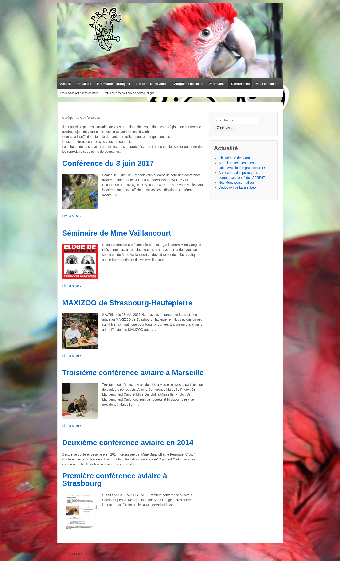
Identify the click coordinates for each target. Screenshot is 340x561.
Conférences (240, 84)
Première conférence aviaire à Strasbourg (114, 479)
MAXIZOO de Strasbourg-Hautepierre (127, 303)
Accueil (65, 84)
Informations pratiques (113, 84)
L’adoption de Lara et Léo (237, 187)
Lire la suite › (71, 216)
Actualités (84, 84)
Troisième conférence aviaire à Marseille (133, 372)
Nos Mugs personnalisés (237, 182)
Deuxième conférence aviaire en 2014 (128, 442)
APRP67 (76, 554)
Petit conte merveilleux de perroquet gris (129, 93)
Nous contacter (266, 84)
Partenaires (217, 84)
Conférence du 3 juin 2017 (108, 163)
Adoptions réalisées (188, 84)
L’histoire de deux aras (235, 158)
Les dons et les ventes (152, 84)
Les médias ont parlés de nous (79, 93)
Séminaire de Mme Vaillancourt (116, 233)
